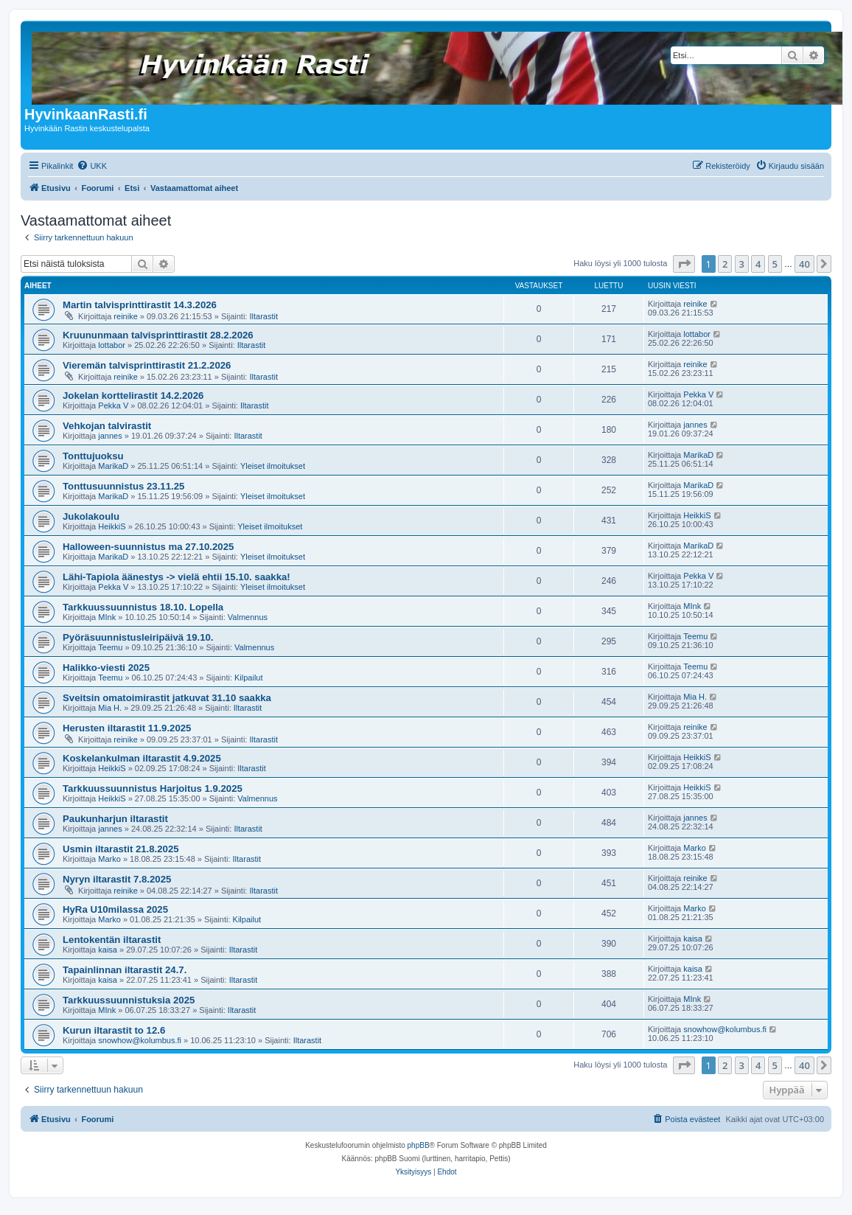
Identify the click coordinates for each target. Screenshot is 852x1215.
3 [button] (741, 264)
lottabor (111, 345)
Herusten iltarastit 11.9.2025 (127, 728)
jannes (110, 435)
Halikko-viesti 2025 (106, 667)
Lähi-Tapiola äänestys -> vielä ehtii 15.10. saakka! (176, 576)
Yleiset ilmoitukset (272, 466)
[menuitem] (92, 166)
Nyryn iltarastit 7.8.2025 (117, 879)
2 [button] (724, 264)
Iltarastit (263, 316)
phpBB (419, 1145)
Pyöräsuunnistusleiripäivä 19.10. (138, 637)
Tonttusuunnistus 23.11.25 (123, 486)
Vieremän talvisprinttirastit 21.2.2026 (147, 365)
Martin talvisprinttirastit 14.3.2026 (140, 304)
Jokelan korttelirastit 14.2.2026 (133, 395)
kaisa (107, 949)
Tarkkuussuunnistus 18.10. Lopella (143, 607)
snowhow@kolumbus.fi (139, 1040)
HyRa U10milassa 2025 (115, 909)
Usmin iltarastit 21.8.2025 (121, 848)
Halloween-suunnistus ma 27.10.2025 (148, 546)
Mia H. (110, 707)
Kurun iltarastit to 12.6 (114, 1030)
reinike (125, 316)
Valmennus (248, 617)
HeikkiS (111, 526)
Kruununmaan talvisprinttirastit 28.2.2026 (158, 335)
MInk (107, 617)
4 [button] (758, 264)
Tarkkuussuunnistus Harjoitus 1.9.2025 (152, 788)
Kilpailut (248, 677)
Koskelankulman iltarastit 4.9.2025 (142, 758)
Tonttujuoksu (93, 456)
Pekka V (113, 405)
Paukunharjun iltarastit (115, 818)
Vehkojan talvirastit (107, 425)
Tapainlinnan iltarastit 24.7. (124, 969)
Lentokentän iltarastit (112, 939)
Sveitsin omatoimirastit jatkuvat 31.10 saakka (167, 697)
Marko (109, 858)
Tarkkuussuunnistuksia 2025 (129, 1000)
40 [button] (804, 264)
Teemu (110, 647)
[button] (684, 264)
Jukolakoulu (91, 516)
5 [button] (775, 264)
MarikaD (113, 466)
